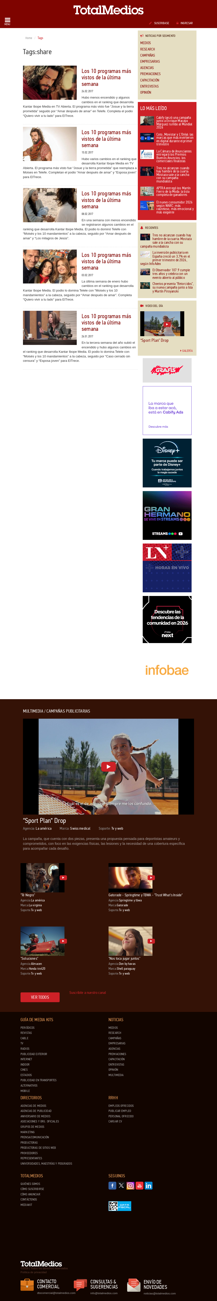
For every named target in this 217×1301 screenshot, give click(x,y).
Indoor (25, 1065)
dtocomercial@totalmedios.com (55, 1292)
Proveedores (29, 1153)
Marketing (28, 1132)
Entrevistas (149, 86)
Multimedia (115, 1075)
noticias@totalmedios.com (160, 1293)
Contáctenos (29, 1199)
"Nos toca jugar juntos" (124, 958)
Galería (186, 351)
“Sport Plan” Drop (154, 340)
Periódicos (27, 1028)
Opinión (145, 92)
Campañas (147, 55)
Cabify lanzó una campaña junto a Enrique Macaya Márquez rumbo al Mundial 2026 (166, 123)
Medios (145, 43)
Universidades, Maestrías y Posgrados (46, 1164)
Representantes (31, 1158)
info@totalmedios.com (104, 1293)
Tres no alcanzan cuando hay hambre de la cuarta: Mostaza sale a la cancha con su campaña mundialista (164, 175)
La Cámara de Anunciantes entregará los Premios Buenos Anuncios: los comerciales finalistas (166, 156)
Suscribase (159, 23)
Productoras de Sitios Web (38, 1148)
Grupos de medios (32, 1127)
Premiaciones (150, 74)
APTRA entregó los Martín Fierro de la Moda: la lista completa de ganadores (165, 192)
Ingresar (184, 23)
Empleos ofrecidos (121, 1106)
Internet (26, 1059)
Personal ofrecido (120, 1116)
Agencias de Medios (33, 1106)
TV (22, 1043)
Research (147, 49)
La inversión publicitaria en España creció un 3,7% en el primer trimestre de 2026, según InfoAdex (165, 258)
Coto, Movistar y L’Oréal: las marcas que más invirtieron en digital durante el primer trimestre (167, 140)
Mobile (25, 1091)
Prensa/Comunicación (35, 1137)
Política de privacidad (34, 1272)
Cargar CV (115, 1121)
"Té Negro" (28, 895)
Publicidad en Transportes (38, 1080)
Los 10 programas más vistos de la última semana (106, 78)
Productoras (29, 1143)
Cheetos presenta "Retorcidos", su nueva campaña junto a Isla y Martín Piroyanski (167, 287)
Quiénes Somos (30, 1184)
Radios (25, 1049)
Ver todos (40, 997)
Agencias (147, 68)
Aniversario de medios (35, 1116)
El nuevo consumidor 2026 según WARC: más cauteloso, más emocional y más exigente (167, 207)
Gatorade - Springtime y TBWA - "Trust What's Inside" (145, 895)
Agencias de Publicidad (36, 1111)
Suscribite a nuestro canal (87, 992)
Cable (24, 1038)
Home (29, 38)
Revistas (26, 1033)
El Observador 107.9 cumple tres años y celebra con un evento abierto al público (165, 274)
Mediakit (26, 1205)
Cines (24, 1070)
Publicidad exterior (34, 1054)
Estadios (26, 1075)
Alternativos (29, 1086)
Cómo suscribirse (32, 1189)
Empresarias (150, 61)
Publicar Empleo (119, 1111)
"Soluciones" (29, 958)
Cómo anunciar (30, 1194)
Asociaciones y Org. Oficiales (40, 1121)
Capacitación (149, 80)
